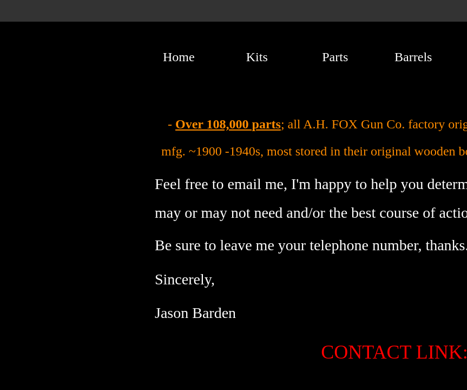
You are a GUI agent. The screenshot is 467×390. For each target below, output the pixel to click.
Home (179, 57)
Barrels (413, 57)
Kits (257, 57)
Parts (335, 57)
